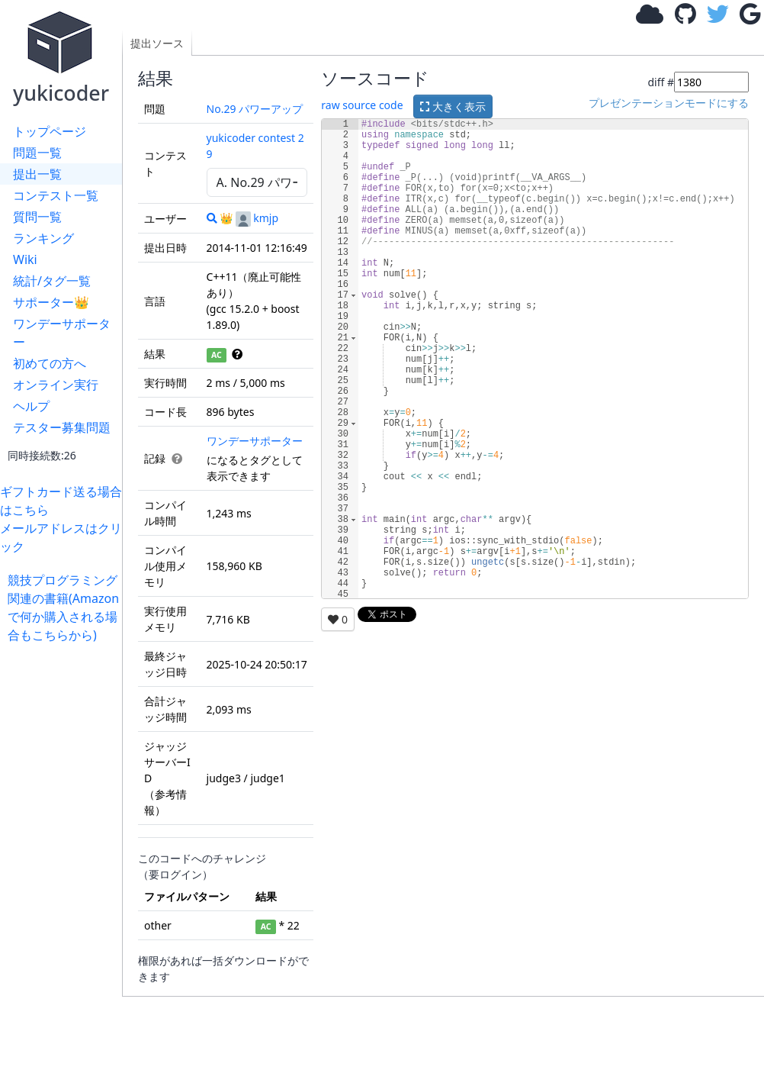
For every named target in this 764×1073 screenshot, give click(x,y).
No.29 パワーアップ (255, 109)
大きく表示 (453, 106)
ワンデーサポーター (62, 332)
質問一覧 (37, 216)
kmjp (257, 218)
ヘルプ (31, 406)
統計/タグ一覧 (52, 280)
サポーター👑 (51, 302)
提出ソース (157, 43)
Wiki (25, 259)
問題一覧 (37, 152)
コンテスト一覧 (55, 195)
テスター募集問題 (62, 427)
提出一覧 (37, 174)
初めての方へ (49, 363)
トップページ (49, 131)
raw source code (362, 105)
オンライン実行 (55, 384)
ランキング (43, 238)
